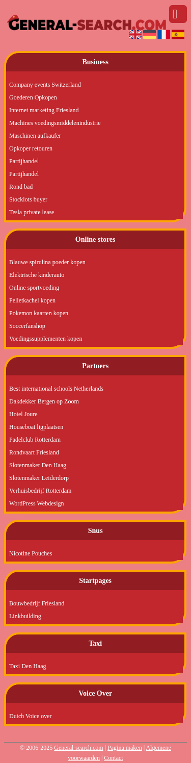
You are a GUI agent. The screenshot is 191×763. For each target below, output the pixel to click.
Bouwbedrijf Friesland (36, 603)
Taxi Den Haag (27, 666)
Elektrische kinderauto (36, 274)
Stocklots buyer (28, 199)
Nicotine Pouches (30, 553)
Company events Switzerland (45, 84)
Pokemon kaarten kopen (38, 313)
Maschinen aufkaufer (35, 135)
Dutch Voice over (30, 716)
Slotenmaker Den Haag (37, 465)
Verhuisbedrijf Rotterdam (40, 490)
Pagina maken (124, 747)
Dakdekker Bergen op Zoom (44, 401)
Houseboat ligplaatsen (36, 426)
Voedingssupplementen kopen (45, 338)
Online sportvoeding (34, 287)
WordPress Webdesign (36, 503)
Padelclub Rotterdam (35, 439)
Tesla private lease (31, 212)
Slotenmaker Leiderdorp (39, 477)
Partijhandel (24, 161)
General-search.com (78, 747)
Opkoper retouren (30, 148)
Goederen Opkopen (33, 97)
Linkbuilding (25, 616)
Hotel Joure (23, 414)
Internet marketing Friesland (44, 110)
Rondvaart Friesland (34, 452)
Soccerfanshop (27, 325)
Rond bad (21, 186)
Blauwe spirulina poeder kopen (47, 262)
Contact (113, 757)
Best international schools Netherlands (56, 388)
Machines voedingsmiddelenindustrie (55, 122)
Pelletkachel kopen (32, 300)
